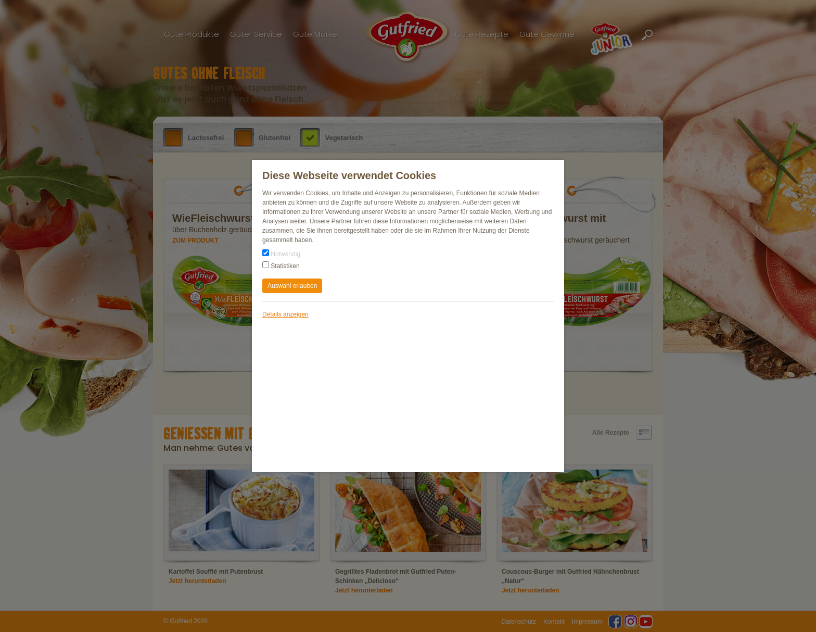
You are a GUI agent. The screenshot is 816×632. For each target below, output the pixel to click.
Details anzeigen (285, 314)
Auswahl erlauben (292, 285)
